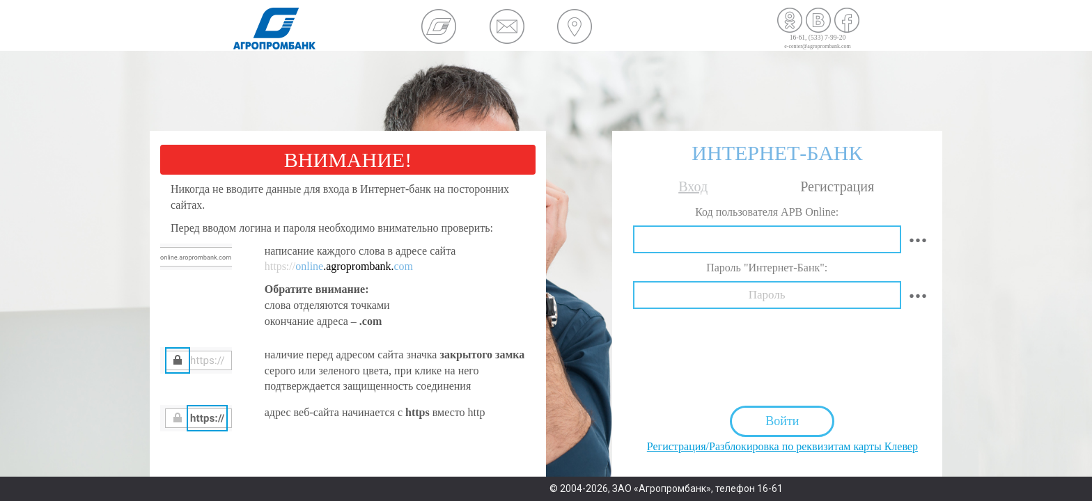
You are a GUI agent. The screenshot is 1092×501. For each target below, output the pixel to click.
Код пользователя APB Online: (766, 212)
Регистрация (837, 186)
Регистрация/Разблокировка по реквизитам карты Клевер (782, 446)
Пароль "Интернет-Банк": (766, 267)
